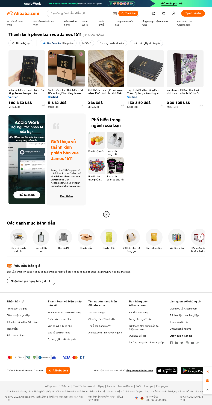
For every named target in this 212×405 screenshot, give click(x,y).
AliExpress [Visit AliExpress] (51, 386)
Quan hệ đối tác (137, 335)
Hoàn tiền (12, 328)
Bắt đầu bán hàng (138, 312)
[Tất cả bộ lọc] (20, 43)
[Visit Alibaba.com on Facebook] (171, 342)
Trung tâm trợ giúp (17, 308)
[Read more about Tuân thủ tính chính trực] (192, 391)
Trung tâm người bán (140, 319)
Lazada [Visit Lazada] (111, 386)
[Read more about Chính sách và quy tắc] (18, 391)
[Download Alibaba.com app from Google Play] (193, 370)
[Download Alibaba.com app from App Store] (167, 370)
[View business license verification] (136, 398)
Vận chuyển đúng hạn (60, 325)
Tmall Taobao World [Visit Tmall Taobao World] (84, 386)
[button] (115, 13)
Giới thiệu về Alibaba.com (183, 308)
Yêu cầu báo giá (96, 312)
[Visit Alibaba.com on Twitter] (181, 342)
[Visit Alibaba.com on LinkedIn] (176, 342)
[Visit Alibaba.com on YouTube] (192, 342)
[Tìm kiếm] (128, 13)
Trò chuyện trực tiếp (18, 315)
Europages (162, 386)
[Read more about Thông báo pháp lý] (43, 391)
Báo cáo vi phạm (16, 335)
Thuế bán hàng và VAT (100, 325)
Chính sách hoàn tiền (59, 319)
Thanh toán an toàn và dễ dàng (64, 312)
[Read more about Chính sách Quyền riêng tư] (136, 391)
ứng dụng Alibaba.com (139, 370)
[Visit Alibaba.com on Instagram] (187, 342)
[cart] (164, 14)
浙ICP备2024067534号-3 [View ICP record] (191, 398)
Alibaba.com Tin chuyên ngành (105, 332)
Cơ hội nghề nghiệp (180, 328)
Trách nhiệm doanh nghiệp (184, 315)
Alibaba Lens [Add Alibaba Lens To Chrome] (21, 370)
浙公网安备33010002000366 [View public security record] (156, 398)
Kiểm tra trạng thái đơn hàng (22, 322)
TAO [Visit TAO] (138, 386)
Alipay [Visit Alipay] (101, 386)
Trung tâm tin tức (179, 322)
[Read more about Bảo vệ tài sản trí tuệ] (108, 391)
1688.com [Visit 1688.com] (65, 386)
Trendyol (148, 386)
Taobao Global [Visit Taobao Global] (125, 386)
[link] (207, 371)
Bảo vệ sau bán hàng (59, 332)
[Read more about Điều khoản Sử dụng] (165, 391)
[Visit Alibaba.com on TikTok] (197, 342)
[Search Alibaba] (80, 13)
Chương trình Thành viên (102, 319)
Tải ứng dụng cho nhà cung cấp (146, 342)
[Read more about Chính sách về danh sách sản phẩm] (75, 391)
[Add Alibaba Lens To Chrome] (58, 370)
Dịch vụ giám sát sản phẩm (62, 339)
